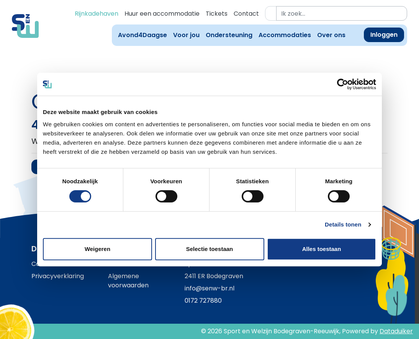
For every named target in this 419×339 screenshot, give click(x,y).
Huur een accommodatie (162, 13)
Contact (246, 13)
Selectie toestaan (209, 249)
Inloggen (384, 34)
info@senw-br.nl (209, 288)
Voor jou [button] (186, 35)
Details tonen (343, 224)
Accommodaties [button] (285, 35)
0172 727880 (203, 300)
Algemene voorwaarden (128, 281)
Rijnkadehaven (96, 13)
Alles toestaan (321, 249)
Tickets (217, 13)
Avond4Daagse (142, 35)
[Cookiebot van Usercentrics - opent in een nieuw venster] (342, 84)
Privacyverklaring (57, 276)
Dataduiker (396, 331)
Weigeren (97, 249)
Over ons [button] (331, 35)
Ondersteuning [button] (229, 35)
